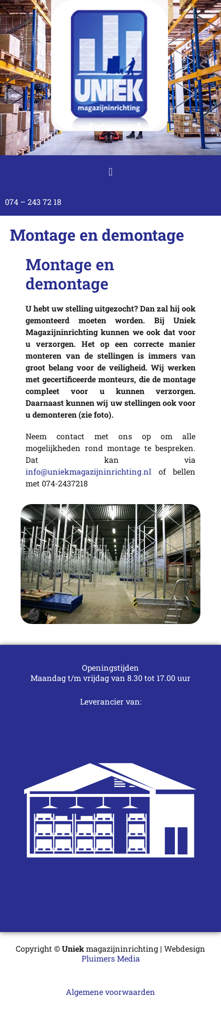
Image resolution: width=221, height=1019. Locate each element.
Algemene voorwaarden (110, 992)
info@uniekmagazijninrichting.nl (92, 471)
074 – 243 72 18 (33, 202)
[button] (110, 172)
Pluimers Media (111, 958)
